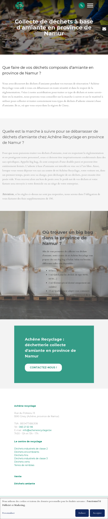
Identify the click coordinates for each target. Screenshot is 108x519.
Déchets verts (22, 461)
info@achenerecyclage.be (37, 430)
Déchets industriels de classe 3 (31, 458)
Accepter (97, 513)
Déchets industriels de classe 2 (31, 448)
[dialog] (54, 508)
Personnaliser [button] (8, 513)
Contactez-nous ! (43, 368)
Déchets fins (21, 455)
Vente (18, 476)
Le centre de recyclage (28, 441)
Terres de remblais (24, 465)
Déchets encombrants (26, 452)
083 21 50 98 (26, 427)
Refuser (82, 513)
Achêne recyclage (25, 405)
